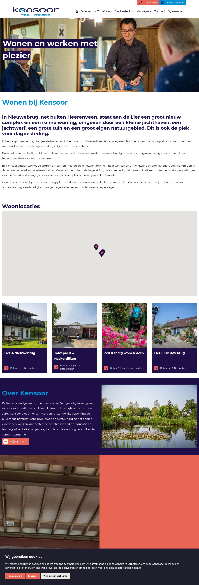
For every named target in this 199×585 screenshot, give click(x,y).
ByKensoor (175, 11)
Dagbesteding (124, 11)
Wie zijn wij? (90, 11)
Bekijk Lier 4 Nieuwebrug (21, 368)
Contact (159, 11)
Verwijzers (144, 11)
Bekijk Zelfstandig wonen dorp (123, 368)
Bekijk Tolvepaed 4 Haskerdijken (67, 367)
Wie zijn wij (18, 441)
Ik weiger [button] (32, 576)
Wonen (107, 11)
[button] (96, 245)
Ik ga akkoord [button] (15, 576)
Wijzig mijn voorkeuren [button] (55, 576)
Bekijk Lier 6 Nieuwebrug (170, 368)
